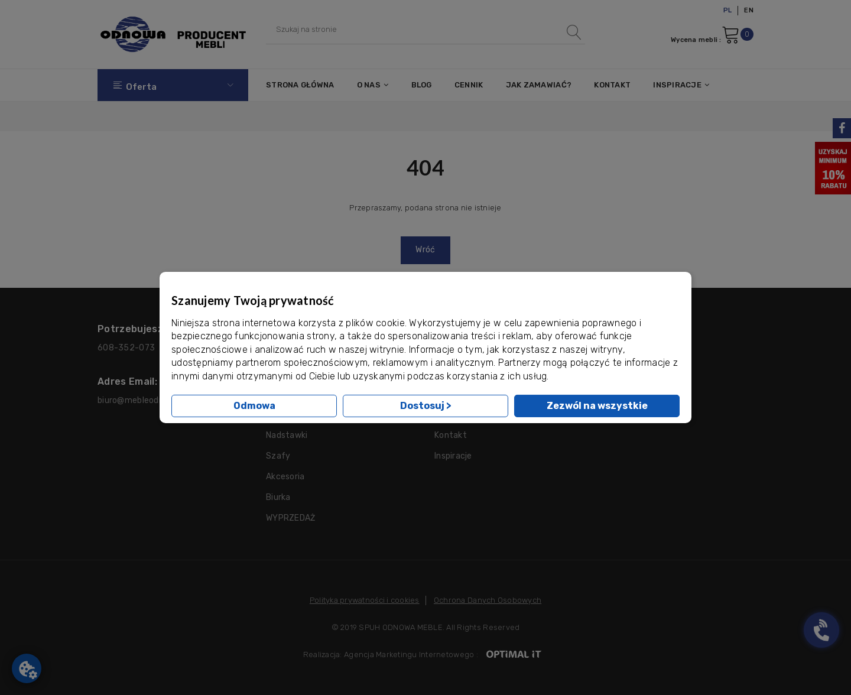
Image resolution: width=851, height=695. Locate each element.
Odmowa (254, 405)
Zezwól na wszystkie (597, 405)
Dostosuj (426, 405)
